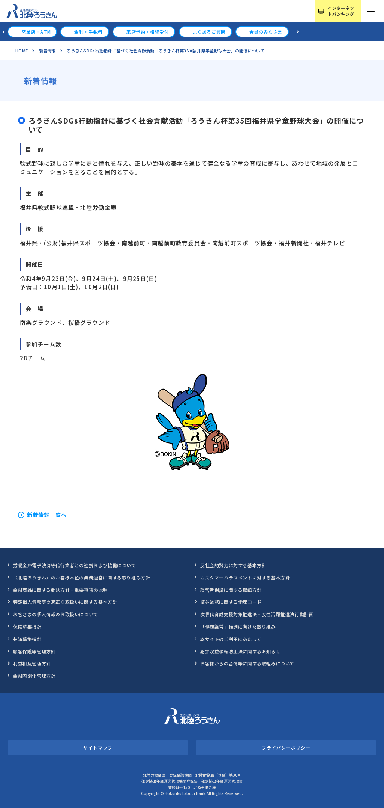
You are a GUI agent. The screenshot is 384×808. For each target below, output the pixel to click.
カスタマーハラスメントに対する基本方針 (245, 577)
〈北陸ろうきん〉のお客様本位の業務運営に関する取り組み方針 (81, 577)
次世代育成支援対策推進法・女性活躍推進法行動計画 (257, 614)
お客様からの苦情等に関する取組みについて (247, 663)
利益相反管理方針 (32, 663)
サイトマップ (97, 747)
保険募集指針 (27, 626)
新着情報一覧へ (46, 515)
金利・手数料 (88, 31)
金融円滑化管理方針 (34, 675)
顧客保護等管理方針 (34, 651)
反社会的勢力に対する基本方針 (233, 565)
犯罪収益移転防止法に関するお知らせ (240, 651)
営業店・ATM (36, 31)
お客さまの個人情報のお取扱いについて (55, 614)
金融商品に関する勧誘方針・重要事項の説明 (60, 590)
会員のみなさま (265, 31)
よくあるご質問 (209, 31)
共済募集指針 (27, 639)
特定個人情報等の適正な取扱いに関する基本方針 (65, 602)
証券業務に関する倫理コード (231, 602)
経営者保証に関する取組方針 (231, 590)
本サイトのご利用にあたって (231, 639)
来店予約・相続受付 (147, 31)
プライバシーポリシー (286, 747)
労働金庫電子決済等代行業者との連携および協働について (74, 565)
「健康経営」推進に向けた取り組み (238, 626)
